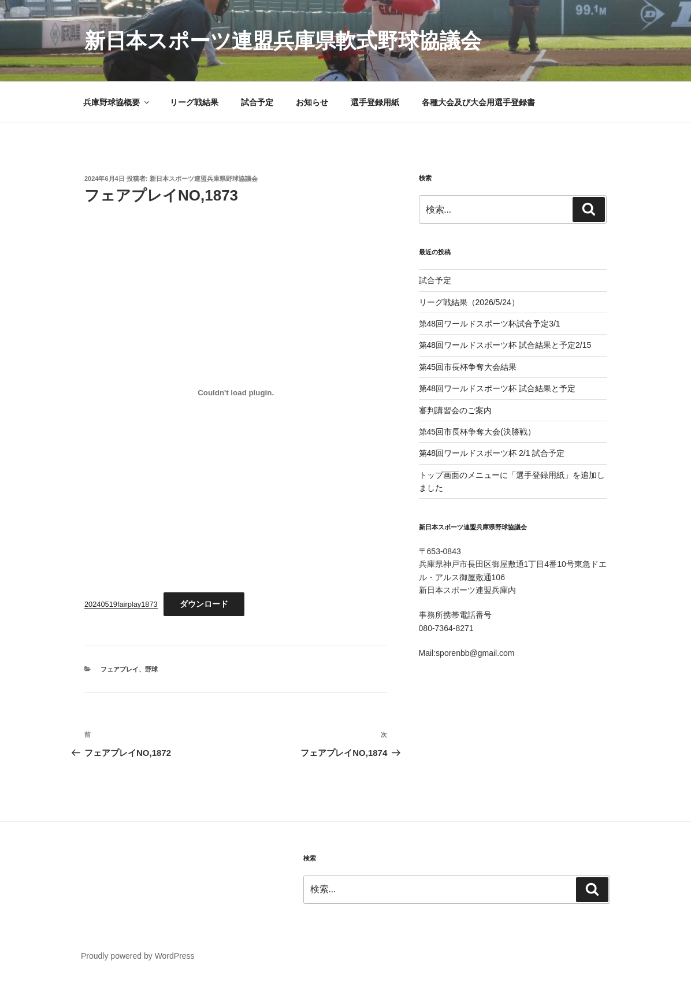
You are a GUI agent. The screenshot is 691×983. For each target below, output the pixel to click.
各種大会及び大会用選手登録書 (478, 102)
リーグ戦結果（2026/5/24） (469, 302)
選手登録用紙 (375, 102)
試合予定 (257, 102)
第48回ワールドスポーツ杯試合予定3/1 (489, 323)
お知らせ (312, 102)
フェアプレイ (120, 669)
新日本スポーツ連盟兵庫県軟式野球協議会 (282, 41)
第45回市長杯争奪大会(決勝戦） (477, 431)
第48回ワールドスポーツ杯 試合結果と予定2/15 (505, 345)
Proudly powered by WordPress (138, 955)
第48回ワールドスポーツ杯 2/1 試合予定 (492, 453)
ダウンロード (204, 604)
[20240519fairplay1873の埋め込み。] (235, 392)
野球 (151, 669)
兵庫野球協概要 (117, 102)
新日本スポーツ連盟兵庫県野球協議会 (204, 178)
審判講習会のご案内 (459, 410)
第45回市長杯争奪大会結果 (468, 367)
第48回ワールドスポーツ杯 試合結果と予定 (497, 388)
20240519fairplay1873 (121, 604)
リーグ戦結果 (194, 102)
